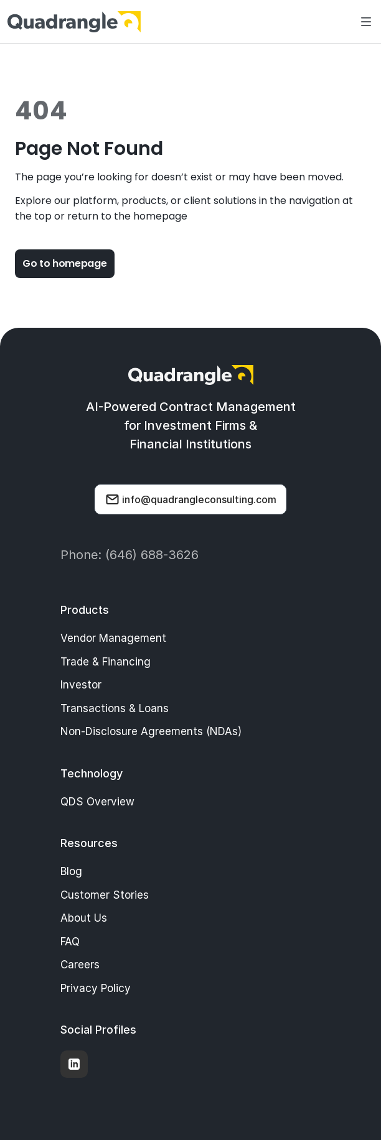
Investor (80, 685)
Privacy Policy (95, 988)
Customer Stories (104, 895)
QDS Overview (97, 801)
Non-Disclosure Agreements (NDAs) (151, 731)
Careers (80, 964)
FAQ (70, 941)
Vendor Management (113, 638)
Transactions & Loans (114, 708)
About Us (83, 918)
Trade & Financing (105, 662)
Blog (71, 871)
